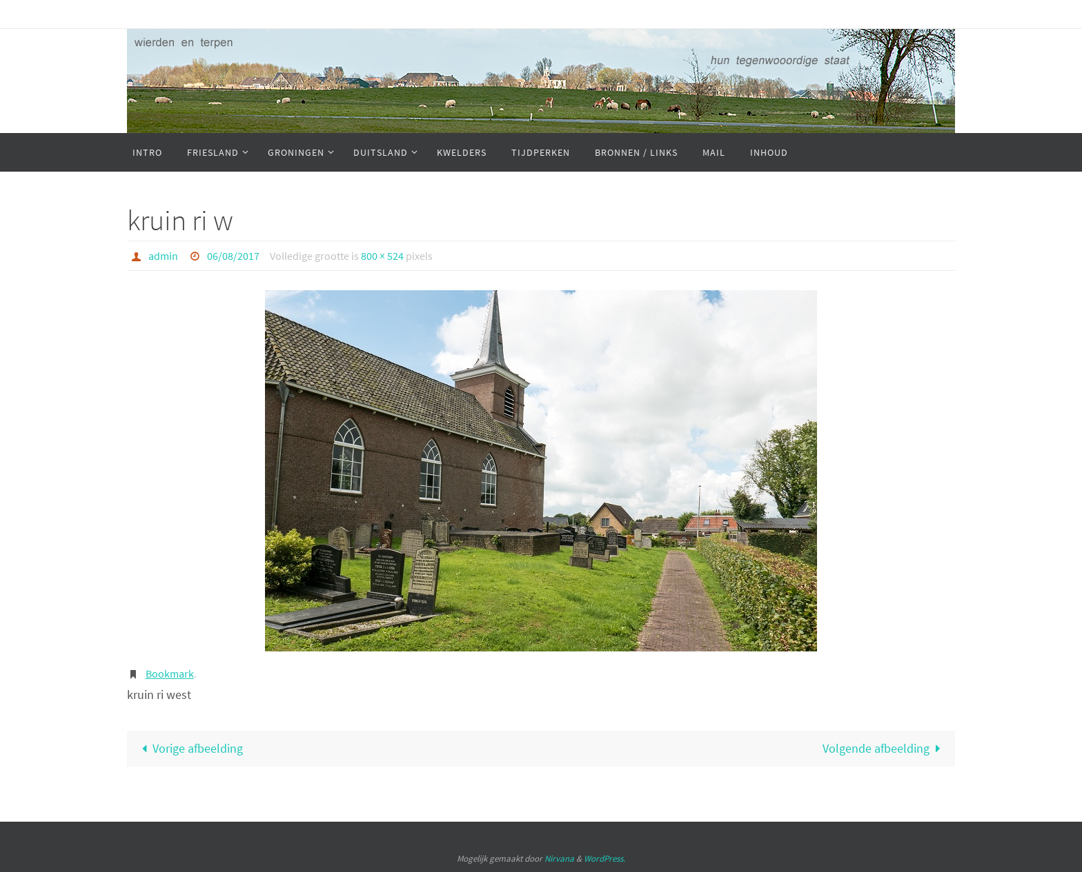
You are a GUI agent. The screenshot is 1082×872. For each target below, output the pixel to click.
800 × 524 (382, 256)
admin (163, 256)
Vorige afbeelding (189, 748)
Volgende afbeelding (885, 748)
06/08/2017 (233, 256)
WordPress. (604, 858)
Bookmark (170, 673)
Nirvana (559, 858)
